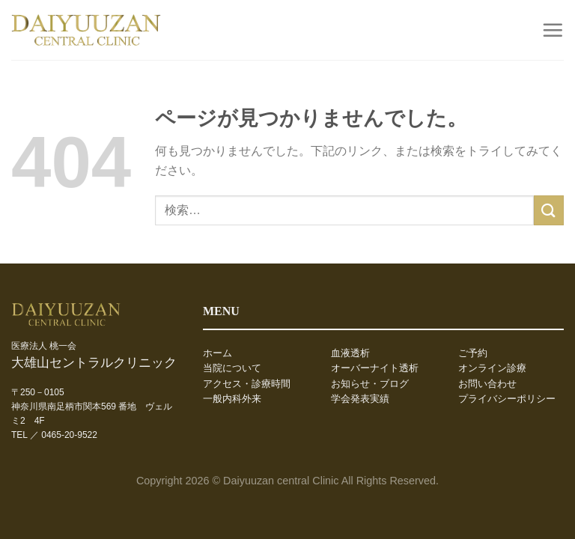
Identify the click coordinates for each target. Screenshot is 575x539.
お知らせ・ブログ (370, 384)
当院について (232, 368)
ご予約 (472, 353)
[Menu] (552, 30)
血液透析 (350, 353)
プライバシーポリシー (507, 399)
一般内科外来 (232, 399)
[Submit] (549, 210)
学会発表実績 (360, 399)
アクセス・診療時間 (246, 384)
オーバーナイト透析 (375, 368)
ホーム (217, 353)
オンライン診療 (492, 368)
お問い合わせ (487, 384)
